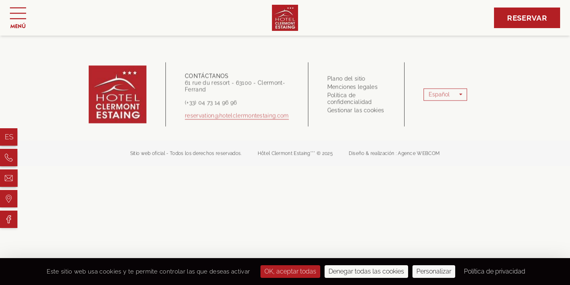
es (9, 137)
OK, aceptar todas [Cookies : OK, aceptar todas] (290, 271)
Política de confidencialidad (349, 100)
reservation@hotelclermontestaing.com (237, 120)
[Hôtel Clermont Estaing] (8, 157)
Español (439, 96)
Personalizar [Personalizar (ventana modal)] (433, 271)
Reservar (527, 17)
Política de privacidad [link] (494, 271)
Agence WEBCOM (419, 155)
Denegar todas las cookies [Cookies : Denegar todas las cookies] (366, 271)
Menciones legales (352, 89)
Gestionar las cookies (355, 112)
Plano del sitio (346, 81)
